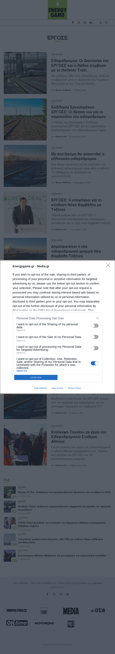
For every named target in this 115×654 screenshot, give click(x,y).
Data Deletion (40, 388)
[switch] (95, 326)
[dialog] (57, 327)
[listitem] (57, 318)
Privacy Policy (74, 388)
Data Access (57, 388)
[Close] (109, 266)
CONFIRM (35, 377)
